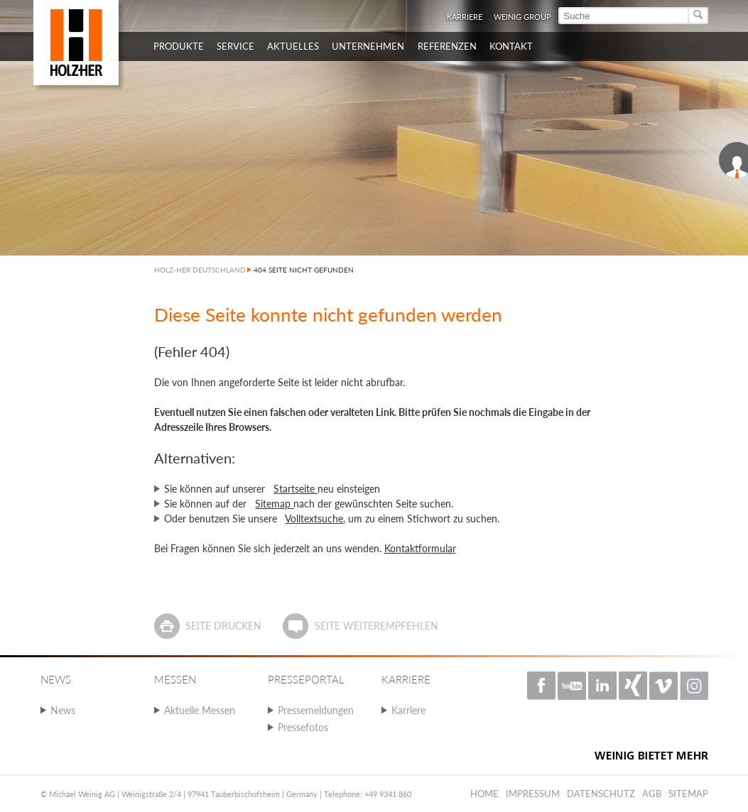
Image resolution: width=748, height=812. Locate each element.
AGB (651, 793)
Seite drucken (223, 626)
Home (484, 793)
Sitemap (274, 504)
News (62, 710)
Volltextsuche (314, 518)
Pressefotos (303, 727)
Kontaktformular (420, 548)
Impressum (533, 793)
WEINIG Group (522, 16)
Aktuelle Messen (199, 710)
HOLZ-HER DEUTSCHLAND (200, 269)
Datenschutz (601, 793)
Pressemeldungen (316, 710)
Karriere (464, 16)
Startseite (295, 489)
